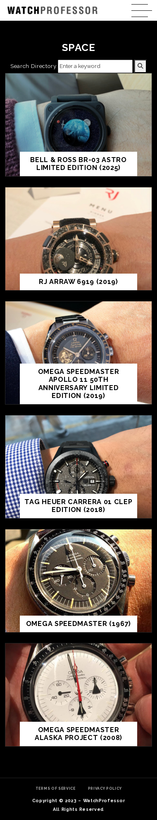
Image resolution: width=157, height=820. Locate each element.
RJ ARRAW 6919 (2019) (78, 282)
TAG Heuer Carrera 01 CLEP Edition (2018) (78, 506)
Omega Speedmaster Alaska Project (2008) (78, 734)
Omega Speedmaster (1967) (78, 624)
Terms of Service (56, 788)
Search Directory (33, 66)
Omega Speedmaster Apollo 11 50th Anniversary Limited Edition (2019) (78, 384)
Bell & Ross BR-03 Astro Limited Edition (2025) (78, 164)
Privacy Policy (105, 788)
